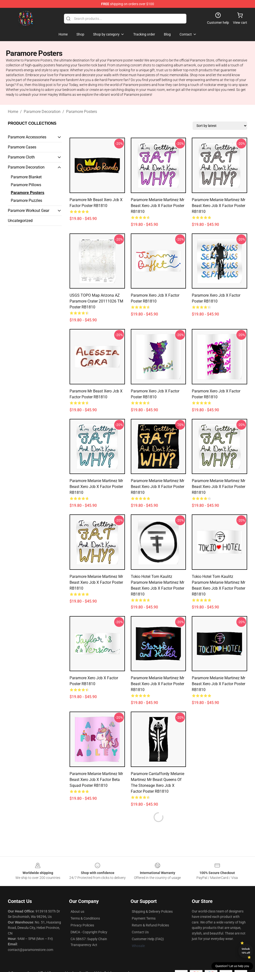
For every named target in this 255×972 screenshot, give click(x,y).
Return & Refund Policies (150, 925)
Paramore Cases (22, 147)
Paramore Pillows (26, 184)
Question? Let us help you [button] (232, 966)
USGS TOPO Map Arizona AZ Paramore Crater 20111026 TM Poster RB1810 (96, 301)
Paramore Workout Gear (28, 210)
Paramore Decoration (42, 111)
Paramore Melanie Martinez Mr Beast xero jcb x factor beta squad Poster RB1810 (96, 779)
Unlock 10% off (246, 951)
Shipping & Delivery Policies (152, 911)
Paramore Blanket (26, 177)
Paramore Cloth (21, 157)
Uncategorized (20, 220)
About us (77, 911)
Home (13, 111)
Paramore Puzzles (26, 200)
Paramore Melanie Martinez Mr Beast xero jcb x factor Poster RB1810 (157, 205)
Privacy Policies (82, 925)
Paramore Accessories (27, 137)
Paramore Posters (81, 111)
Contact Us (140, 932)
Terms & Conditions (85, 918)
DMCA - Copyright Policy (89, 932)
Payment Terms (144, 918)
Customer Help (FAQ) (148, 939)
